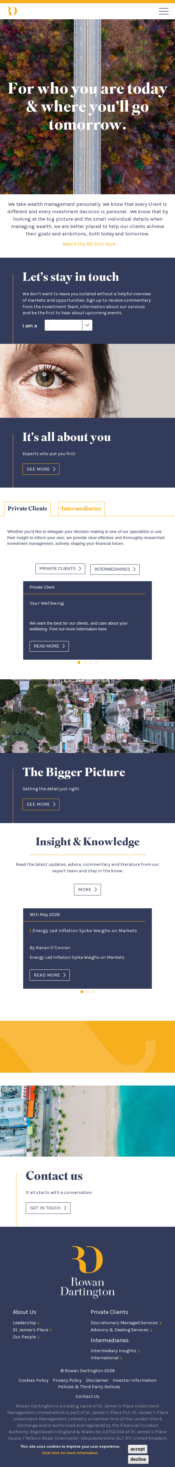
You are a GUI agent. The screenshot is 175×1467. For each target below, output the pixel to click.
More (84, 888)
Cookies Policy (34, 1379)
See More (38, 469)
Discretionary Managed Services (124, 1321)
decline (138, 1459)
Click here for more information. (70, 1453)
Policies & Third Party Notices (89, 1385)
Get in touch (45, 1206)
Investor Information (135, 1379)
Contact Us (87, 1395)
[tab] (27, 509)
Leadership (24, 1321)
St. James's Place (30, 1328)
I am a (30, 326)
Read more (46, 644)
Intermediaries (81, 509)
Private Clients (27, 509)
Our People (24, 1335)
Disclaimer (97, 1379)
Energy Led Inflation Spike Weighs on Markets (83, 929)
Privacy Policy (67, 1379)
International (105, 1356)
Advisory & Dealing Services (120, 1328)
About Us (24, 1310)
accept (138, 1449)
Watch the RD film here (89, 244)
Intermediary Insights (113, 1349)
